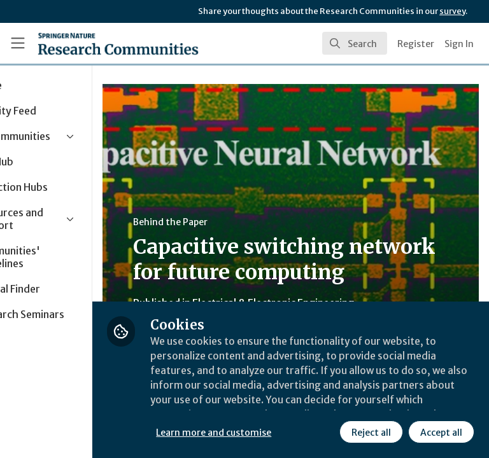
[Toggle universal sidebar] (18, 43)
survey (452, 11)
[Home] (118, 43)
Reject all (258, 432)
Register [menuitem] (415, 44)
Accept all (328, 432)
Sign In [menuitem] (459, 44)
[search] (354, 43)
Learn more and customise (284, 404)
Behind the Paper (241, 222)
